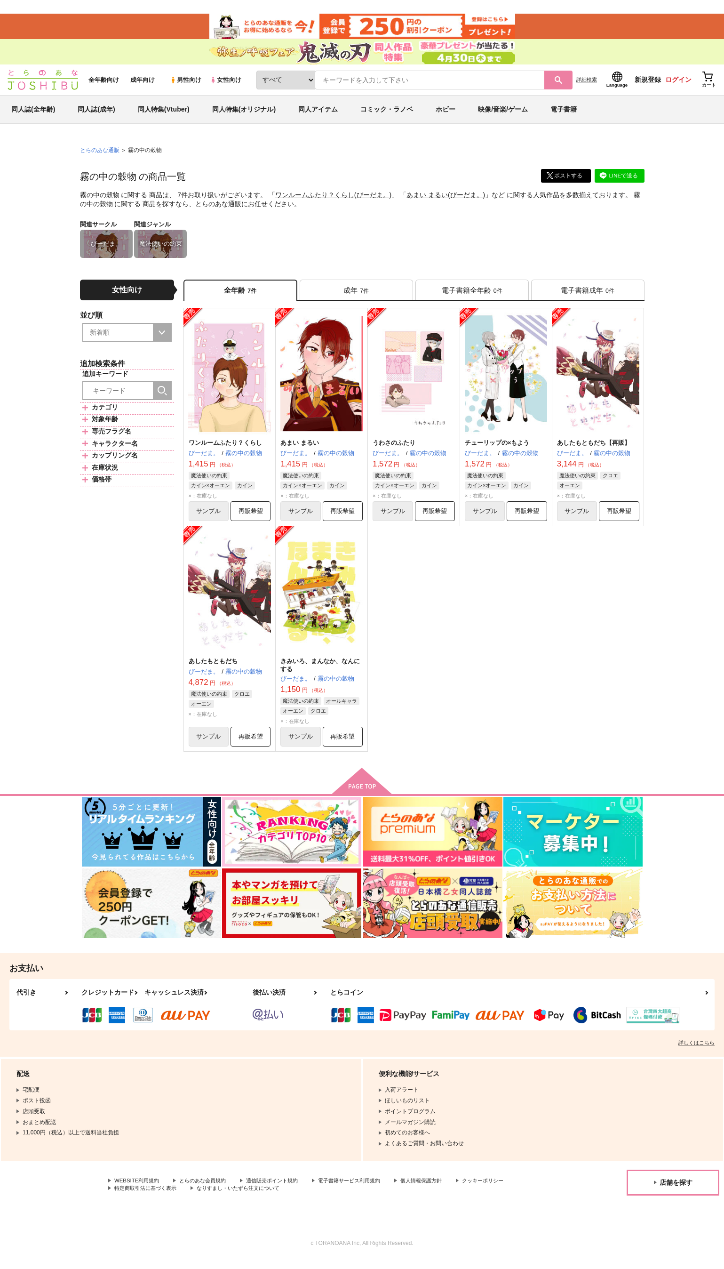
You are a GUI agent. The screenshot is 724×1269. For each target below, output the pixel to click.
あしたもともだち (213, 668)
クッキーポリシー (136, 1197)
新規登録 (648, 85)
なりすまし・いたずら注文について (313, 1197)
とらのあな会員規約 (208, 1189)
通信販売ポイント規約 (282, 1189)
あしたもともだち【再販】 (593, 449)
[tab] (356, 295)
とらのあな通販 (99, 156)
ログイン (678, 85)
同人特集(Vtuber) (164, 115)
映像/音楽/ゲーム (503, 115)
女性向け (225, 85)
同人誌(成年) (96, 115)
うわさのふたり (394, 449)
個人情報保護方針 (440, 1189)
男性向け (185, 85)
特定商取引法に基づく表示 (213, 1197)
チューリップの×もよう (497, 449)
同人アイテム (318, 115)
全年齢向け (103, 85)
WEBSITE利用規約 (138, 1189)
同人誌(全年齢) (33, 115)
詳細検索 (586, 85)
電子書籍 (563, 115)
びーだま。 (373, 200)
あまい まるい (427, 200)
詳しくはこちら (696, 1051)
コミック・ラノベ (386, 115)
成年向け (142, 85)
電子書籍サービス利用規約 (364, 1189)
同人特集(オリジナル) (244, 115)
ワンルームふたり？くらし (314, 200)
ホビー (445, 115)
